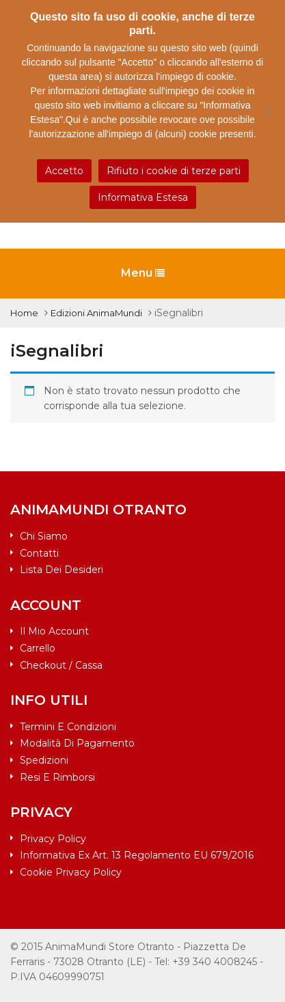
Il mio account (54, 631)
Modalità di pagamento (77, 743)
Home (24, 312)
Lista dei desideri (61, 569)
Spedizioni (44, 760)
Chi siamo (44, 536)
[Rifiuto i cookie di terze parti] (268, 111)
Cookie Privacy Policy (71, 872)
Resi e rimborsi (57, 777)
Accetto (64, 171)
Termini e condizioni (68, 727)
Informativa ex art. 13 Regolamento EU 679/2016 (137, 855)
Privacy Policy (53, 839)
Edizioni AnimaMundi (96, 312)
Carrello (37, 648)
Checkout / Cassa (61, 665)
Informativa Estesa (143, 197)
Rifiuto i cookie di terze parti (174, 171)
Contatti (39, 553)
